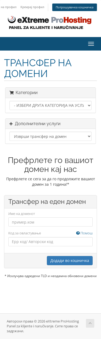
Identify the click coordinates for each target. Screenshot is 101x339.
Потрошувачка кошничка (74, 7)
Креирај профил (32, 7)
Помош (84, 233)
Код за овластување (50, 233)
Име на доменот (21, 213)
